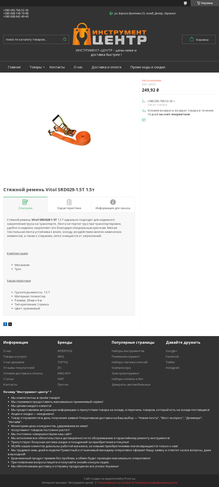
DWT (61, 379)
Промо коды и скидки (147, 67)
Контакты (57, 67)
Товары (35, 67)
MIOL (61, 356)
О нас (78, 67)
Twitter (170, 362)
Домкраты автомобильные (131, 384)
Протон (63, 384)
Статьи (8, 379)
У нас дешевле (13, 362)
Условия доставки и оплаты (23, 373)
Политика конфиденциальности (155, 483)
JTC (60, 368)
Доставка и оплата (106, 67)
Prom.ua (129, 479)
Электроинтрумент (125, 373)
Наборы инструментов (128, 351)
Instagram (172, 368)
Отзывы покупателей (18, 368)
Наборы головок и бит (127, 379)
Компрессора (121, 368)
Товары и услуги (14, 356)
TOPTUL (63, 362)
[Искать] (64, 39)
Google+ (171, 351)
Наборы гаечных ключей (129, 362)
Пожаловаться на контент (114, 483)
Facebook (172, 356)
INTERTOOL (65, 351)
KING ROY (64, 373)
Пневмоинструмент (126, 356)
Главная (14, 67)
